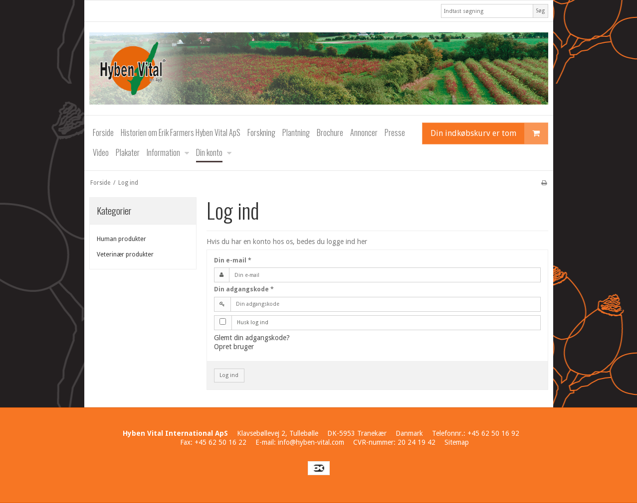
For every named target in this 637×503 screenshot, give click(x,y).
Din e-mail (232, 260)
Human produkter (121, 239)
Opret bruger (234, 347)
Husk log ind (252, 322)
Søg (540, 10)
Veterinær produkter (125, 254)
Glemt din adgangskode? (252, 338)
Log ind (228, 375)
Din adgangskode (244, 289)
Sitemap (456, 442)
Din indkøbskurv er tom (489, 133)
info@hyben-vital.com (311, 442)
